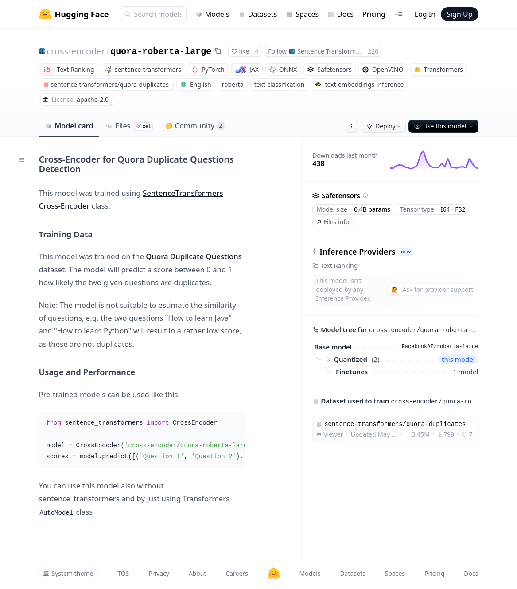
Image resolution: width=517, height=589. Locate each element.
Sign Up (459, 14)
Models (212, 14)
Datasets (257, 14)
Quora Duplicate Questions (194, 256)
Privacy (158, 573)
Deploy (384, 126)
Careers (236, 573)
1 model (465, 371)
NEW (406, 252)
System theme (68, 573)
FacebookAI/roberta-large (440, 347)
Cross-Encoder (64, 206)
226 (373, 51)
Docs (340, 14)
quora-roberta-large (160, 51)
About (197, 573)
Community (194, 126)
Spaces (302, 14)
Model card (69, 126)
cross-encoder (76, 51)
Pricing (373, 14)
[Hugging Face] (274, 573)
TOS (123, 573)
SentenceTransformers (183, 193)
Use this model (444, 126)
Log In (425, 14)
